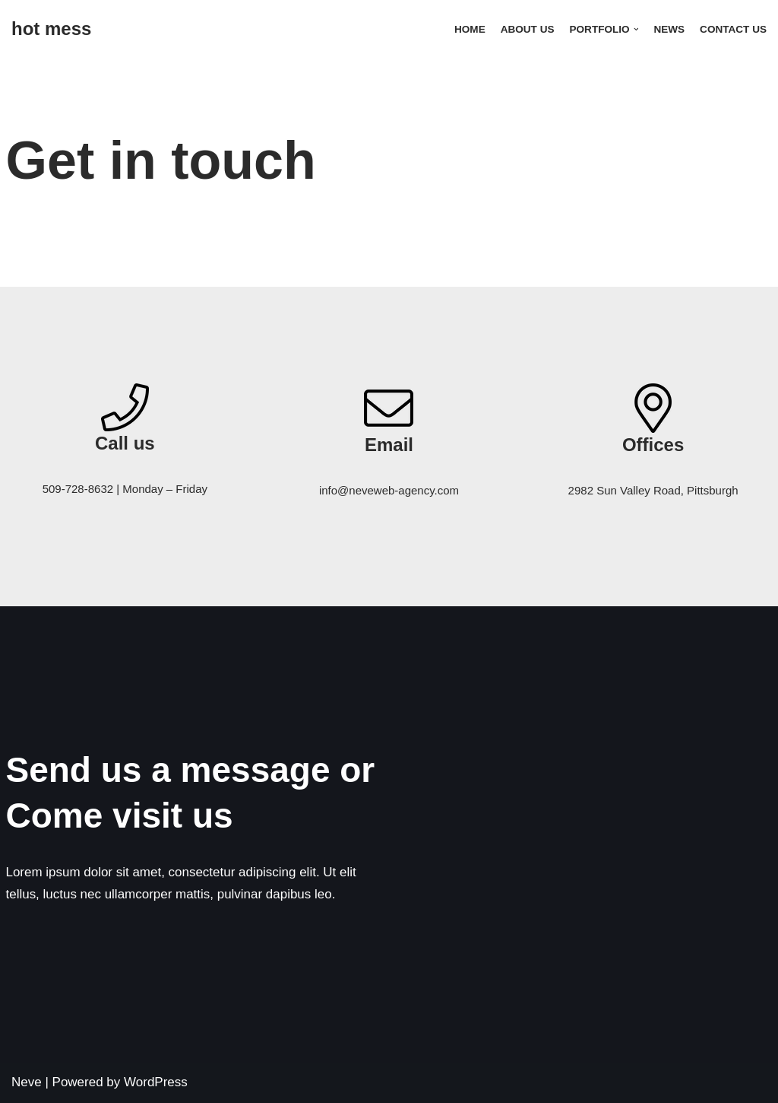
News (669, 29)
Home (469, 29)
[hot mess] (51, 29)
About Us (527, 29)
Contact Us (733, 29)
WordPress (156, 1082)
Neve (26, 1082)
